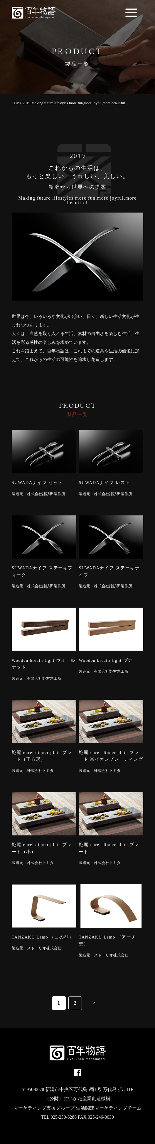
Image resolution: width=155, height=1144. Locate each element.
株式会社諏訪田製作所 (46, 494)
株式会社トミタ (40, 770)
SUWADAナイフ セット (37, 482)
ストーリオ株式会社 (44, 948)
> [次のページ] (93, 1003)
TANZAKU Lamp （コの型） (43, 937)
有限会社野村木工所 (44, 678)
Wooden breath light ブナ (106, 660)
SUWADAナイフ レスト (104, 482)
